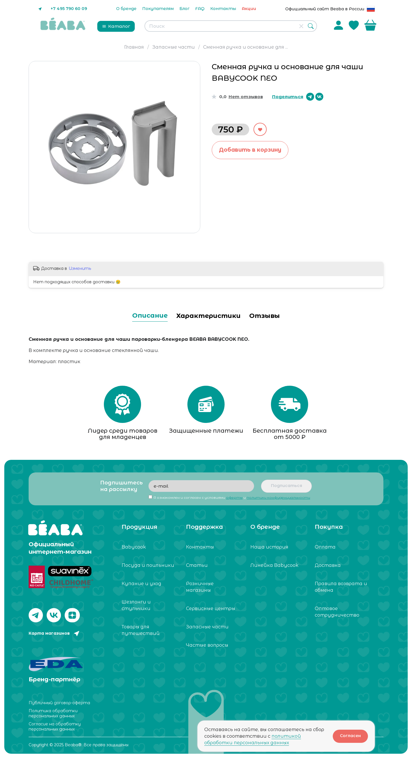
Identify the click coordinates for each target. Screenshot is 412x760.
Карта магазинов (49, 635)
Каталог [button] (116, 26)
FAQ (200, 8)
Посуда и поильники (148, 567)
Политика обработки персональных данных (53, 713)
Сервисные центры (210, 610)
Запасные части (173, 47)
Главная (134, 47)
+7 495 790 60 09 (69, 8)
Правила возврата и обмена (341, 589)
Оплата (325, 549)
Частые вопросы (207, 647)
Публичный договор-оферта (59, 703)
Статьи (197, 567)
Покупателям (158, 8)
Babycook (134, 549)
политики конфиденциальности (278, 499)
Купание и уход (141, 585)
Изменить (80, 268)
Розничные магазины (200, 589)
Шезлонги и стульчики (136, 607)
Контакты (223, 8)
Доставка (328, 567)
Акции (249, 8)
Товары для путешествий (141, 632)
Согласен (350, 735)
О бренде (126, 8)
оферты (234, 499)
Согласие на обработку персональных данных (55, 727)
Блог (184, 8)
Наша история (269, 549)
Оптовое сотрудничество (337, 614)
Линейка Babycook (274, 567)
